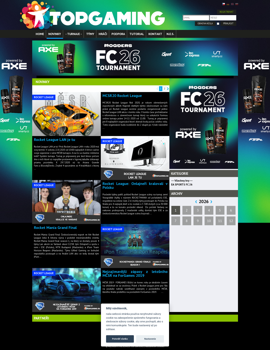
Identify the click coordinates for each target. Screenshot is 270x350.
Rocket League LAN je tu (54, 139)
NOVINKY (54, 34)
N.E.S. (170, 34)
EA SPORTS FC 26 (181, 184)
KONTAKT (155, 34)
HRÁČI (103, 34)
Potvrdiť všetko (120, 339)
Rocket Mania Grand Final (55, 227)
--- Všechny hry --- (182, 180)
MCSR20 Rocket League (122, 95)
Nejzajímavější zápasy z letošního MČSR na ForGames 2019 (135, 273)
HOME (40, 34)
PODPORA (118, 34)
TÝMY (90, 34)
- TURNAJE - (73, 34)
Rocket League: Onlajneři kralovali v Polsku (135, 185)
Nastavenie (150, 339)
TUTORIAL (136, 34)
